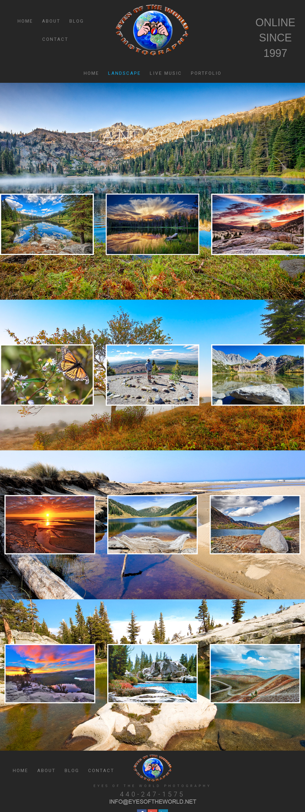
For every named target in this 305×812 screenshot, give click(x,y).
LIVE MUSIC (166, 73)
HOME (25, 21)
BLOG (76, 21)
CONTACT (55, 39)
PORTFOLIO (206, 73)
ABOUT (51, 21)
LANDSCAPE (124, 73)
